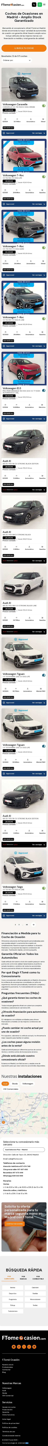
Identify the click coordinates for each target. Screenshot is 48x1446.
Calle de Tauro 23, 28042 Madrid (25, 1155)
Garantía (5, 1412)
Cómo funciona (8, 1415)
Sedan (35, 1305)
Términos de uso (8, 1432)
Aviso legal (6, 1419)
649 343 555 (17, 1176)
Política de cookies (9, 1427)
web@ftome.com (15, 1159)
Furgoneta (12, 1299)
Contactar (6, 1370)
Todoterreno (12, 1311)
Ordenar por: (17, 60)
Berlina (12, 1288)
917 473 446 (18, 1172)
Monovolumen (35, 1299)
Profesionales (7, 1367)
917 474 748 (25, 1166)
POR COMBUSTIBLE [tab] (38, 1278)
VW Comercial (7, 1396)
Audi (4, 1390)
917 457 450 (22, 1169)
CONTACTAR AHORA (15, 1224)
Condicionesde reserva (11, 1436)
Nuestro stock (7, 1365)
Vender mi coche (9, 1407)
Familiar (35, 1293)
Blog (4, 1372)
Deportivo (12, 1293)
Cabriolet (35, 1288)
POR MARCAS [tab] (23, 1278)
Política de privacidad (10, 1423)
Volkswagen (7, 1388)
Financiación (7, 1410)
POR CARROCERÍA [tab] (9, 1277)
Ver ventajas (38, 133)
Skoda (4, 1393)
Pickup (12, 1305)
